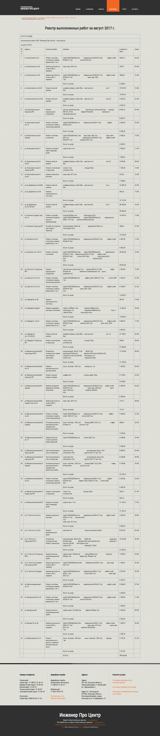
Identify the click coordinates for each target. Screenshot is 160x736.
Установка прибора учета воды (124, 687)
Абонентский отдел (58, 698)
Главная (24, 17)
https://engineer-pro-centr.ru (72, 727)
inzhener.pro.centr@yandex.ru (90, 727)
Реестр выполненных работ (41, 17)
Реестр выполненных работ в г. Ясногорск (64, 17)
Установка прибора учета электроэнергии (122, 681)
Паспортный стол (57, 696)
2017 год (50, 17)
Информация (29, 17)
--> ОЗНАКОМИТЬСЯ (92, 720)
